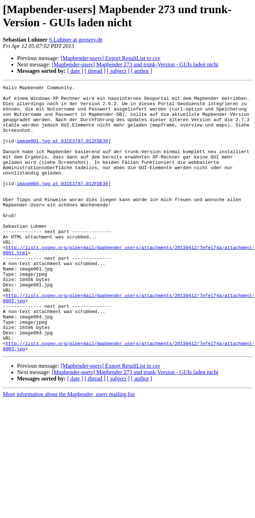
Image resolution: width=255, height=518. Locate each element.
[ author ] (141, 71)
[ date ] (75, 71)
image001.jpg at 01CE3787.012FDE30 (62, 152)
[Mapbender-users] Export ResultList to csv (111, 58)
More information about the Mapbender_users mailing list (69, 447)
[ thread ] (95, 71)
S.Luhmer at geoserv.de (76, 40)
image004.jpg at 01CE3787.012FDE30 (62, 203)
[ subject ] (118, 71)
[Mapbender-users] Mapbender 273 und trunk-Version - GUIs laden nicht (135, 64)
